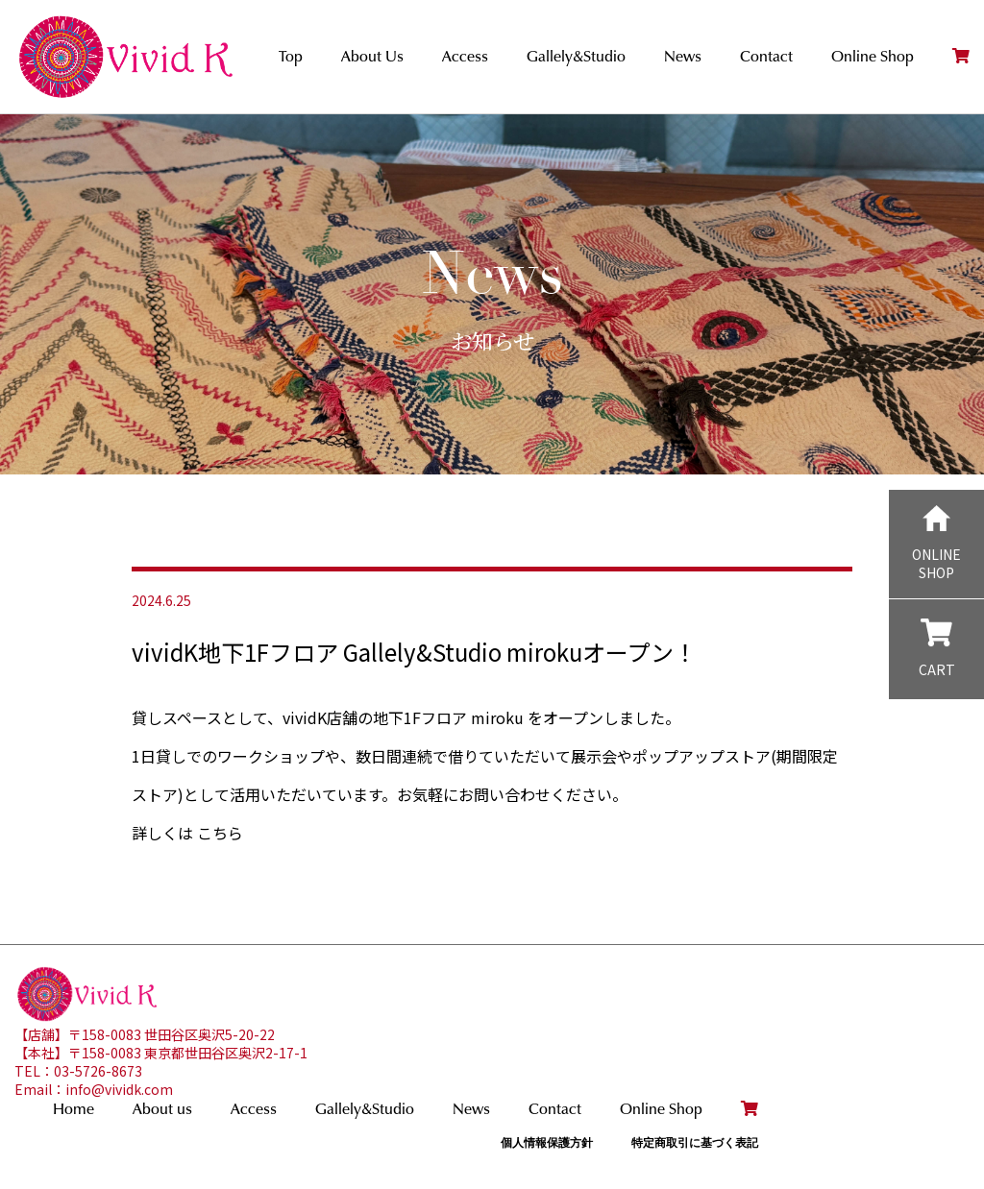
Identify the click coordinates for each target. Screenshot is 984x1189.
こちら (220, 832)
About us (162, 1109)
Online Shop (872, 56)
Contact (766, 56)
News (682, 56)
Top (291, 56)
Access (465, 56)
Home (73, 1109)
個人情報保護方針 (547, 1142)
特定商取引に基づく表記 (694, 1142)
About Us (372, 56)
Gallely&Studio (576, 56)
